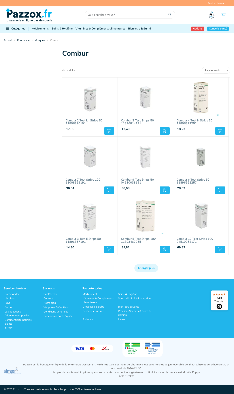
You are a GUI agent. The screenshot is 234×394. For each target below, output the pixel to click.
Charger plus (146, 268)
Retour (9, 307)
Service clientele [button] (216, 3)
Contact (48, 298)
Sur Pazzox (50, 294)
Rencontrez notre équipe (58, 316)
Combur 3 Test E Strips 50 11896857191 (83, 240)
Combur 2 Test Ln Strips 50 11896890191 (84, 122)
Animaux (88, 319)
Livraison (10, 298)
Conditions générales (56, 311)
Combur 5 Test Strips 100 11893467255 (138, 240)
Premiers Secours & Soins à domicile (134, 313)
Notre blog (50, 302)
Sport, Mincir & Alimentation (134, 298)
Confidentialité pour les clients (18, 321)
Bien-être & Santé (139, 28)
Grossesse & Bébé (93, 306)
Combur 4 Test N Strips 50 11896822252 (194, 122)
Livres (121, 319)
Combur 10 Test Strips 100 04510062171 (195, 240)
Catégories (15, 28)
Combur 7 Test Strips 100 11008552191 (83, 181)
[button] (109, 131)
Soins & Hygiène (62, 28)
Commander (12, 294)
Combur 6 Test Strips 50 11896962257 (193, 181)
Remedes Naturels (93, 311)
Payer (8, 302)
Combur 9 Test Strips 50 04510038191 (137, 181)
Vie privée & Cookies (56, 307)
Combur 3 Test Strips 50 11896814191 (137, 122)
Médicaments (40, 28)
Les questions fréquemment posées (17, 313)
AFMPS (9, 328)
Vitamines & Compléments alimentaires (100, 28)
